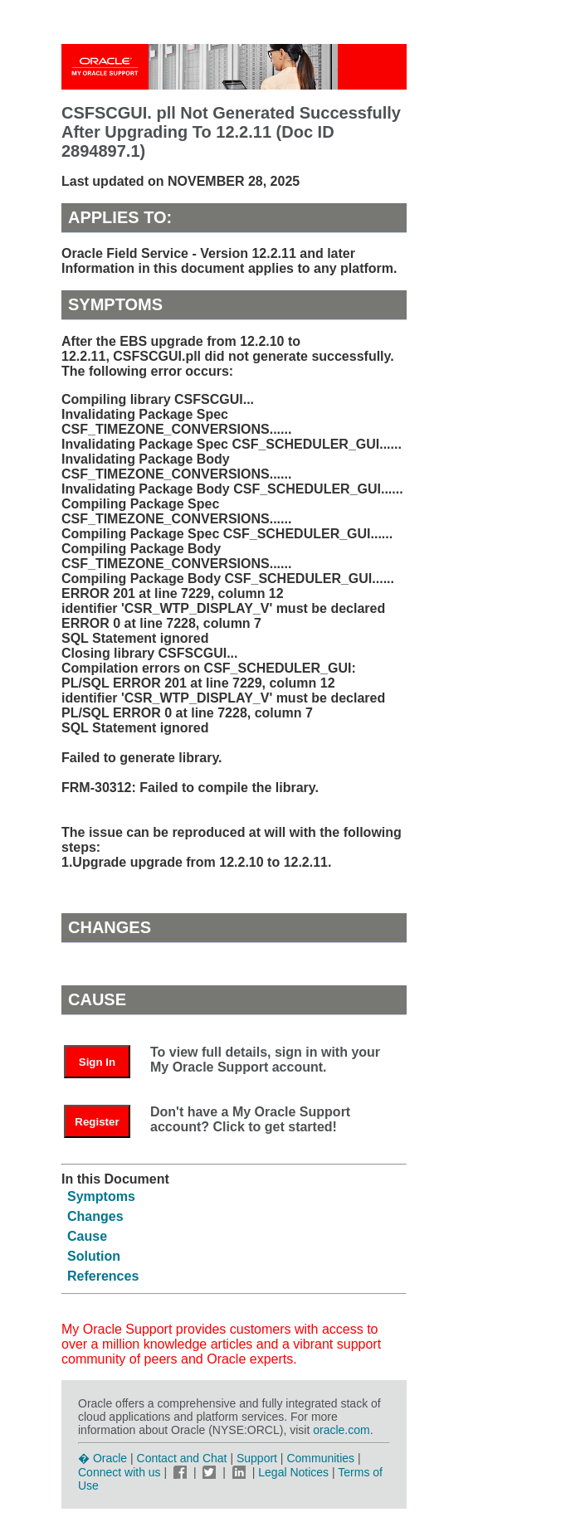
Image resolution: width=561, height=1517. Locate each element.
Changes (95, 1216)
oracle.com (341, 1430)
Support (257, 1458)
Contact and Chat (182, 1458)
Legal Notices (293, 1472)
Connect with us (121, 1472)
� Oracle (102, 1458)
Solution (93, 1256)
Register (97, 1122)
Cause (87, 1236)
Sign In (97, 1062)
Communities (320, 1458)
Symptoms (101, 1196)
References (103, 1276)
